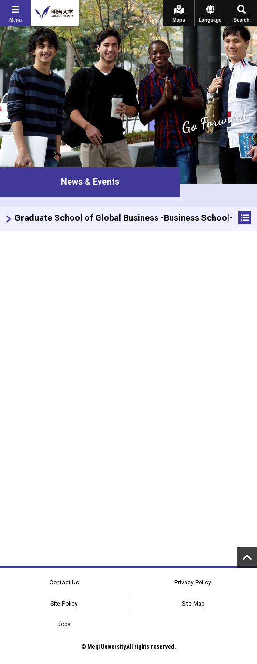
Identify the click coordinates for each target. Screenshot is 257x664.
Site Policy (64, 603)
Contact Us (64, 582)
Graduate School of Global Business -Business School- (123, 218)
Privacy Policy (192, 582)
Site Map (193, 603)
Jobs (64, 624)
